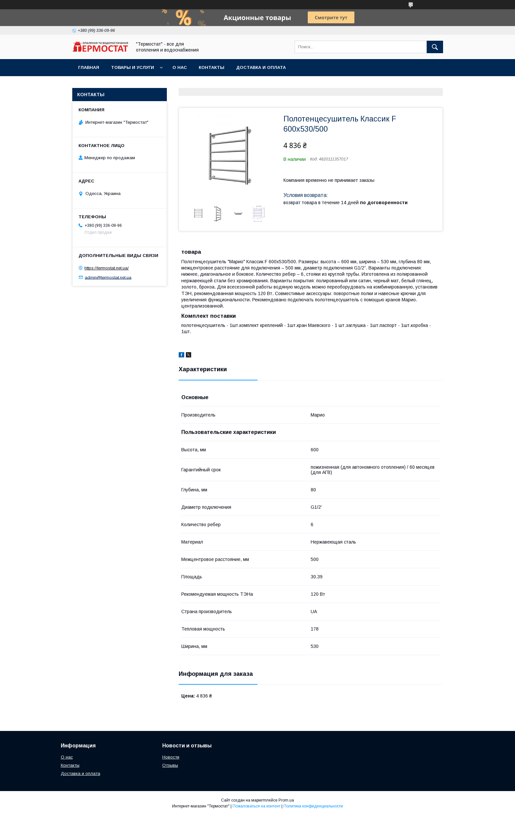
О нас (179, 67)
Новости (170, 757)
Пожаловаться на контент (256, 806)
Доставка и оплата (261, 67)
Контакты (211, 67)
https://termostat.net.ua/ (106, 268)
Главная (88, 67)
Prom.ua (286, 800)
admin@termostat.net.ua (108, 277)
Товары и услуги (132, 67)
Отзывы (170, 765)
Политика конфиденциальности (313, 806)
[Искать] (435, 47)
